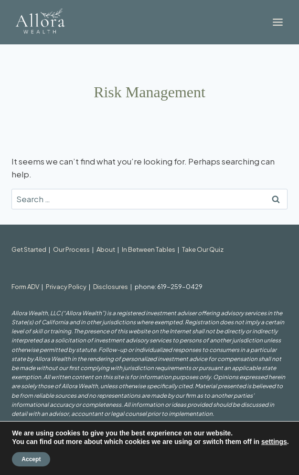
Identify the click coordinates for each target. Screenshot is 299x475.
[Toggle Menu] (278, 22)
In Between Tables (148, 249)
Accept (31, 459)
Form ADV (25, 286)
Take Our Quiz (203, 249)
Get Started (28, 249)
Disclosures (110, 286)
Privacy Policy (66, 286)
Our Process (71, 249)
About (105, 249)
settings (274, 441)
